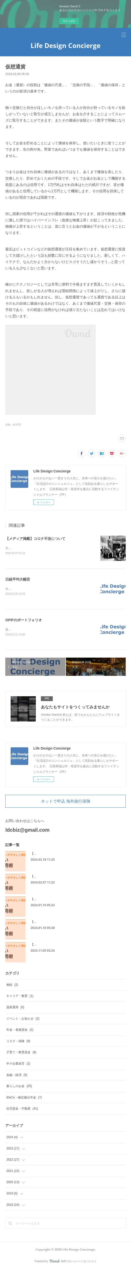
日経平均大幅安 (17, 580)
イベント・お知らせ (22, 1019)
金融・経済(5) (13, 424)
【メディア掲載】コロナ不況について (35, 539)
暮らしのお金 (19, 1087)
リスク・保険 (18, 1042)
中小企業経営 (18, 1064)
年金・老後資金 (19, 1031)
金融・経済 (16, 1076)
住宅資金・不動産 (22, 1109)
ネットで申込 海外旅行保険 (65, 802)
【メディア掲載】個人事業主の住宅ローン (59, 854)
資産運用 (15, 1008)
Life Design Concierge (65, 45)
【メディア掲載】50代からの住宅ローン (58, 945)
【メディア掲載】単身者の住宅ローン (56, 877)
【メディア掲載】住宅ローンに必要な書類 (59, 923)
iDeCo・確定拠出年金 (24, 1098)
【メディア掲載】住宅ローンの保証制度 (58, 900)
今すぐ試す (69, 21)
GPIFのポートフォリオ (23, 620)
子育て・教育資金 (21, 1053)
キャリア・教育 (19, 997)
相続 (12, 986)
